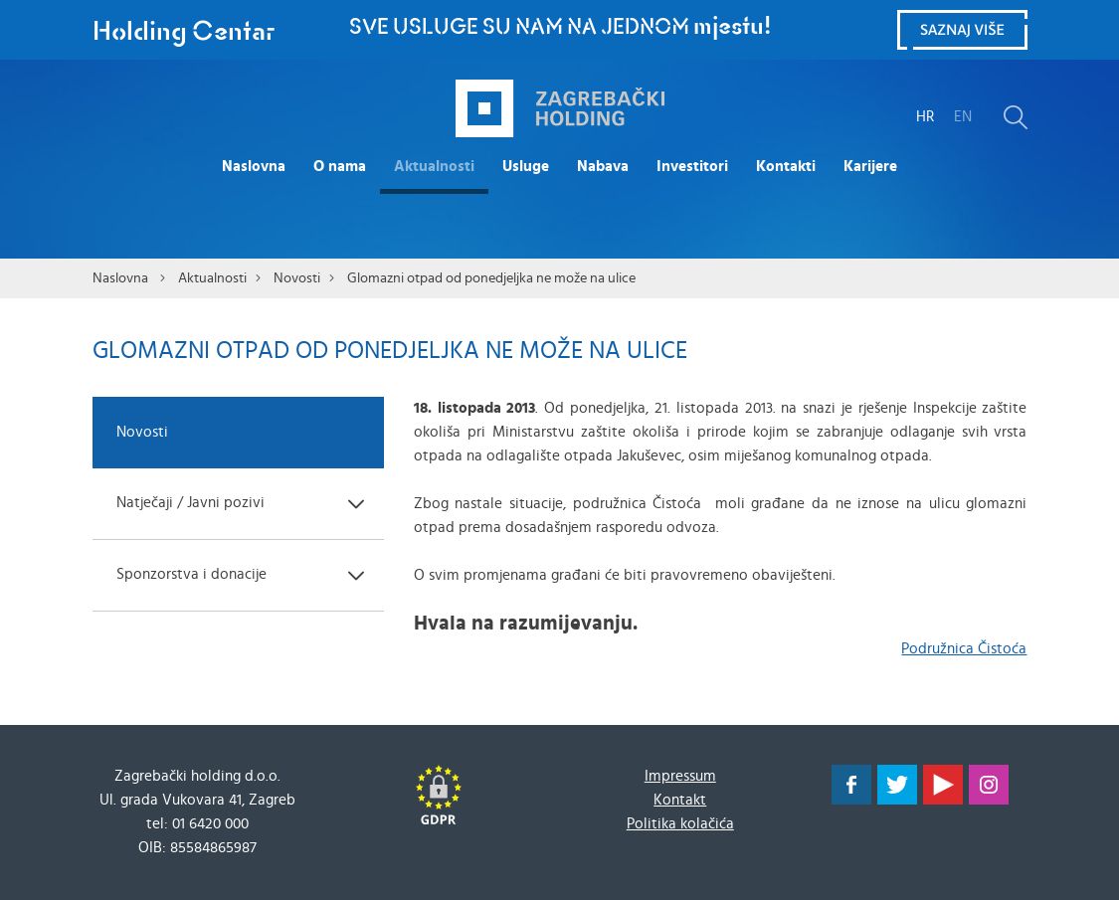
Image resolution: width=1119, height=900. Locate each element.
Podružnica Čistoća (963, 648)
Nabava (603, 166)
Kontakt (679, 800)
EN (963, 116)
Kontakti (786, 166)
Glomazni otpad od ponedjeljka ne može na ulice (491, 278)
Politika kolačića (680, 823)
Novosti (297, 278)
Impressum (680, 776)
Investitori (692, 166)
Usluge (525, 166)
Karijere (870, 166)
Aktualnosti (434, 166)
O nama (339, 166)
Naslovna (253, 166)
